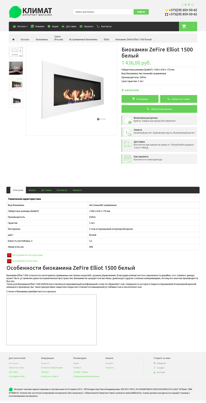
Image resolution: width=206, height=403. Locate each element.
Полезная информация (52, 368)
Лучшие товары (80, 372)
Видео (32, 190)
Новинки (77, 368)
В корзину (140, 98)
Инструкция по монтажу (24, 261)
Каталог (25, 39)
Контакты (62, 190)
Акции (76, 363)
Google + (159, 368)
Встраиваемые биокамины (83, 39)
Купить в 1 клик (178, 98)
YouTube (159, 372)
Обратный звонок (159, 108)
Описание (18, 190)
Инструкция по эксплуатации (27, 255)
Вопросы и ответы (50, 376)
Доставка (46, 190)
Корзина (109, 363)
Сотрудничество (17, 376)
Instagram (160, 363)
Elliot (106, 39)
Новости (45, 363)
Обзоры (45, 372)
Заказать (77, 190)
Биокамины (42, 39)
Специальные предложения (86, 376)
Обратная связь (16, 368)
